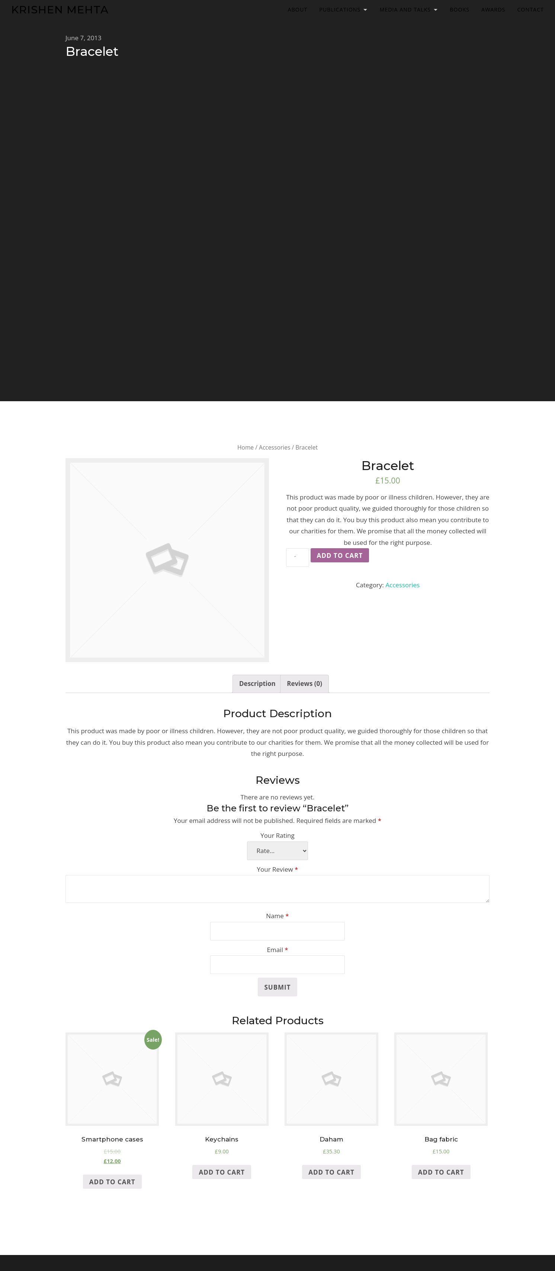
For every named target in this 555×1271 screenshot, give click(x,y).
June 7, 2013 (83, 37)
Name (277, 915)
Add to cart (340, 555)
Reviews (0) (304, 683)
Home (245, 447)
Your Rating (277, 835)
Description (257, 683)
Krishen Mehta (60, 9)
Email (277, 949)
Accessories (274, 447)
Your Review (277, 869)
